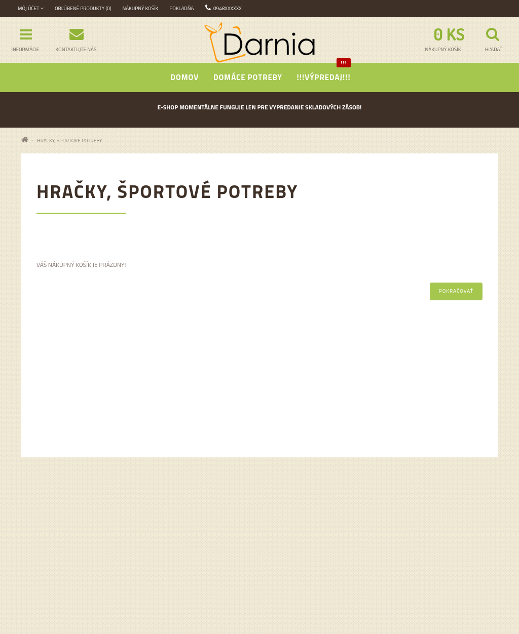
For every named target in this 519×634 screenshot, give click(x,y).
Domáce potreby (247, 77)
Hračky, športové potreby (69, 140)
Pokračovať (456, 291)
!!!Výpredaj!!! (324, 73)
